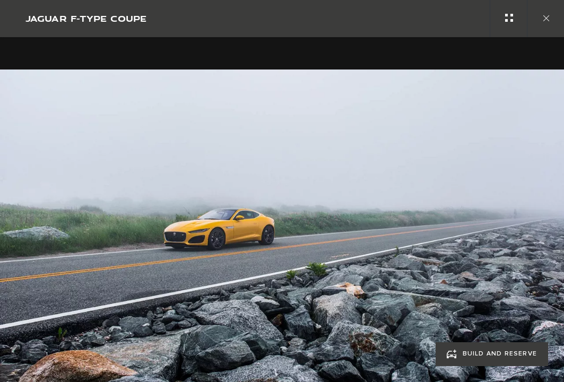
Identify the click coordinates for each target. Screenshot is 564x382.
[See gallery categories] (508, 18)
